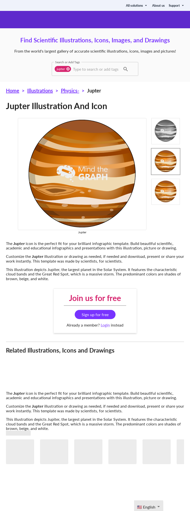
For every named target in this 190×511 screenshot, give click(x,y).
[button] (63, 69)
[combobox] (96, 69)
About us (158, 5)
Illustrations (40, 90)
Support (177, 5)
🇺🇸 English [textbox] (146, 507)
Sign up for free (95, 314)
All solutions (137, 5)
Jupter (94, 90)
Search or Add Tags (67, 62)
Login (105, 325)
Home (12, 90)
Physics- (70, 90)
